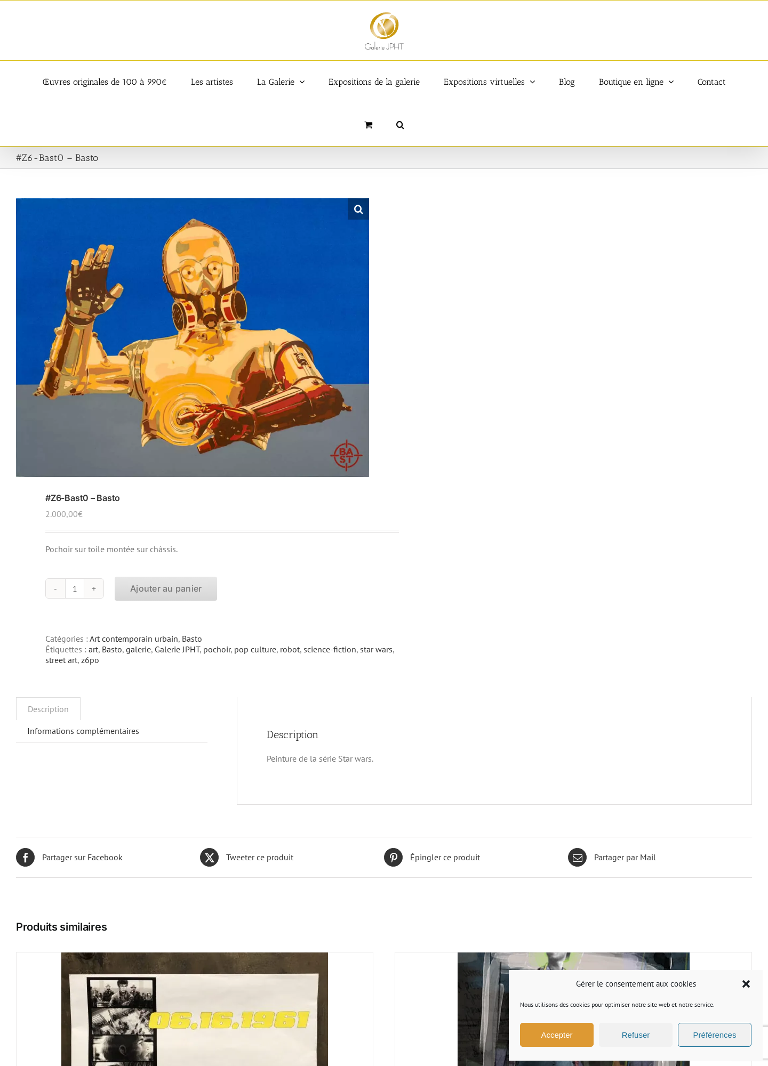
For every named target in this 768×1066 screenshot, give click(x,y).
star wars (376, 649)
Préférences (715, 1034)
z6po (90, 660)
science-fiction (329, 649)
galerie (138, 649)
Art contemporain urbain (134, 638)
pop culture (255, 649)
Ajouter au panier (166, 588)
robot (290, 649)
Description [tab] (48, 709)
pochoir (216, 649)
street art (61, 660)
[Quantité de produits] (74, 588)
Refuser (636, 1034)
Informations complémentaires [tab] (83, 730)
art (93, 649)
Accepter (556, 1034)
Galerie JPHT (177, 649)
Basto (192, 638)
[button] (746, 984)
